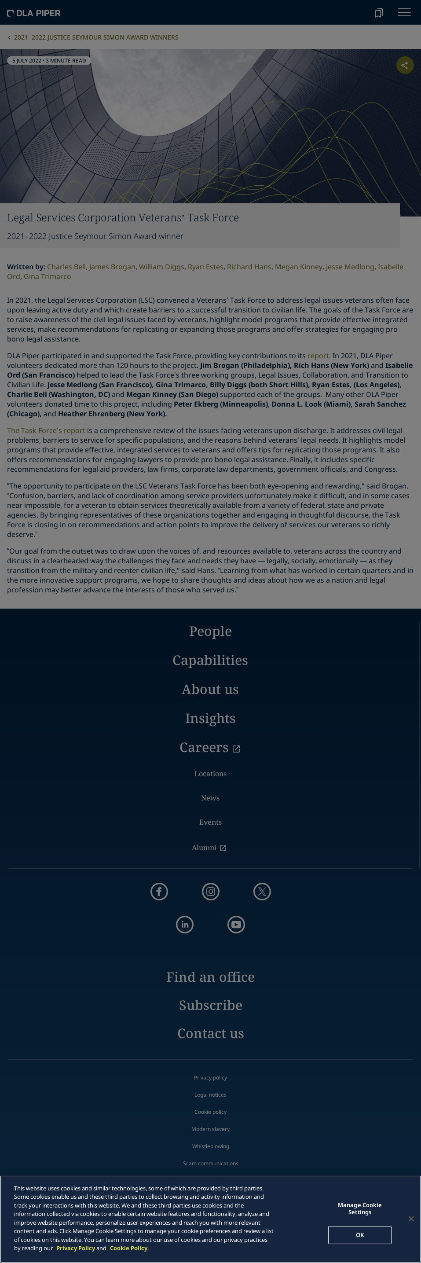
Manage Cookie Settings (360, 1208)
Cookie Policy (128, 1248)
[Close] (411, 1219)
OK (360, 1235)
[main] (210, 1219)
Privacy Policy (75, 1248)
